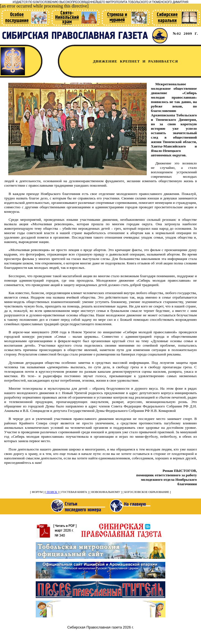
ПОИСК (52, 492)
